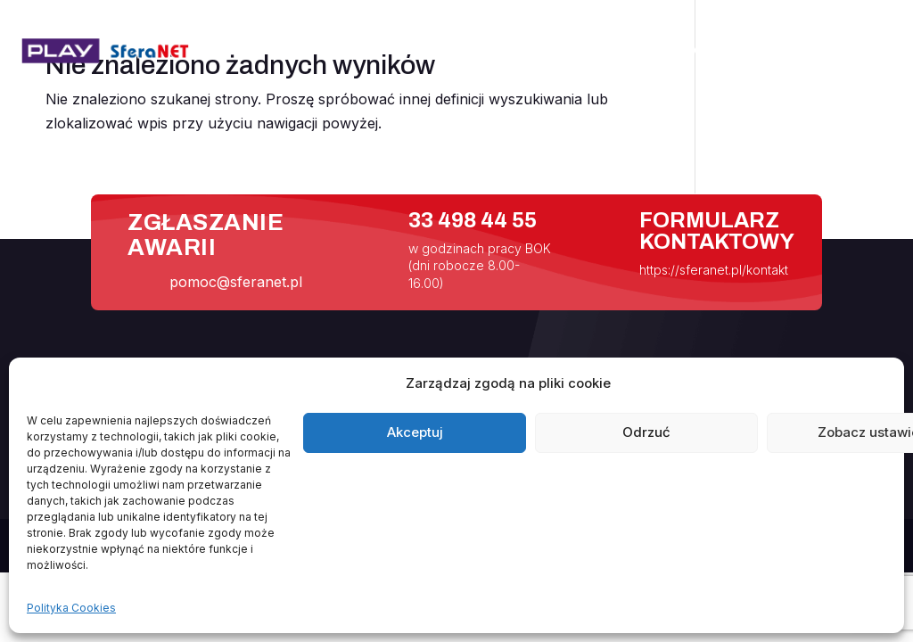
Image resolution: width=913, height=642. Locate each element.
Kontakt (865, 51)
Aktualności (517, 51)
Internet (604, 51)
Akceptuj (415, 432)
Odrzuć (646, 432)
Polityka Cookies (71, 607)
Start (439, 51)
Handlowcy (783, 51)
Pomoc (688, 51)
